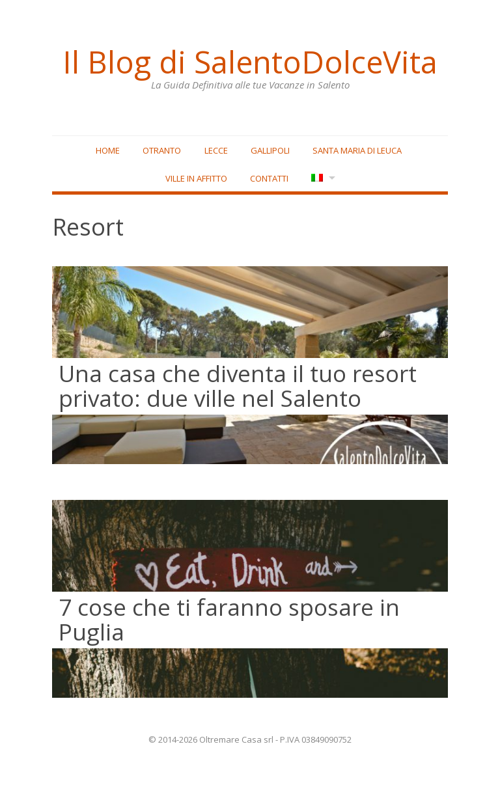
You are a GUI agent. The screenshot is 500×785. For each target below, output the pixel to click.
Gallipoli (270, 150)
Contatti (269, 178)
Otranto (162, 150)
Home (108, 150)
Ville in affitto (196, 178)
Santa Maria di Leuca (357, 150)
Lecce (216, 150)
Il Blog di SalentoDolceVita (250, 62)
